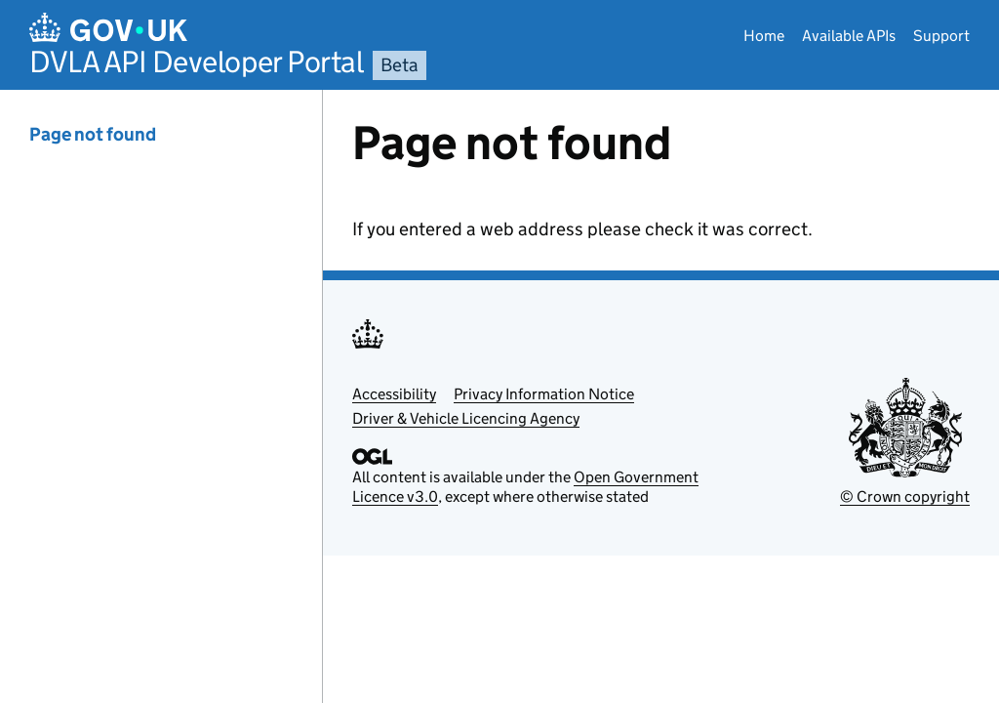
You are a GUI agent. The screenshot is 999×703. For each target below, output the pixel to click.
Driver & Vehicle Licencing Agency (465, 418)
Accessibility (394, 394)
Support (941, 35)
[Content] (661, 396)
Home (763, 35)
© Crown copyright (905, 496)
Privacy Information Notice (544, 394)
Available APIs (849, 35)
